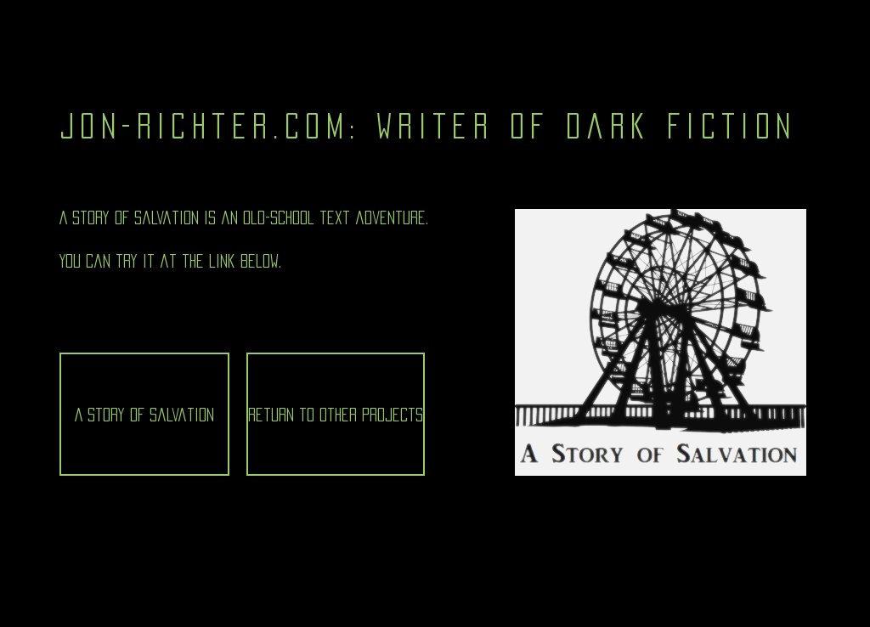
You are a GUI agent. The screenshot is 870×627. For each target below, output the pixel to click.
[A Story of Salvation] (144, 414)
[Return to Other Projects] (335, 414)
